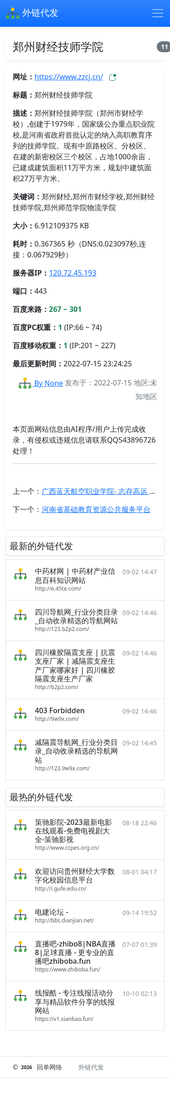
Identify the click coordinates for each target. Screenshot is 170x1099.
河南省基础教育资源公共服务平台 (96, 509)
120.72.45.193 (72, 273)
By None (40, 383)
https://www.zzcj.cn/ (68, 77)
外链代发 (31, 13)
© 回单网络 (38, 1067)
